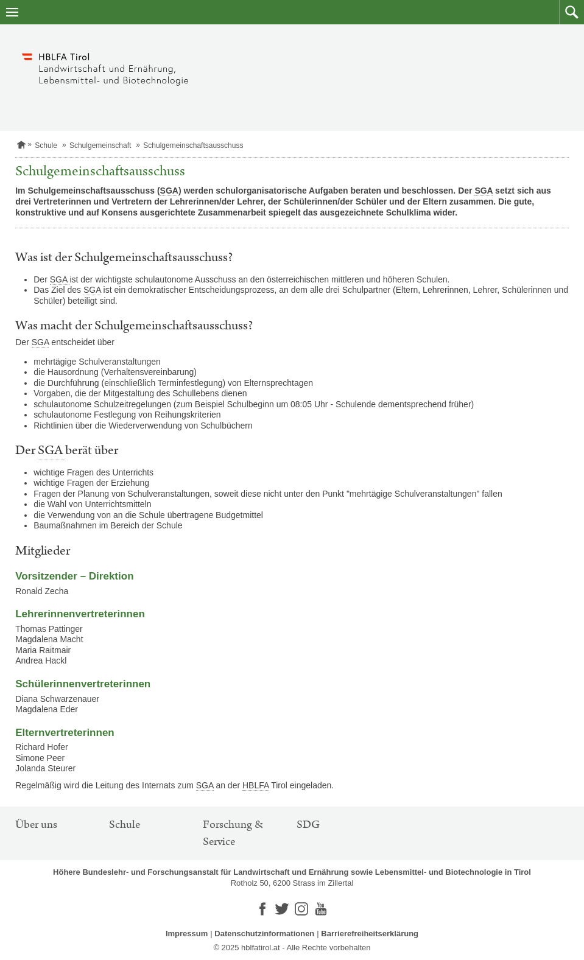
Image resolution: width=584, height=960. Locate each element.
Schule (46, 145)
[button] (571, 12)
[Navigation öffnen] (12, 12)
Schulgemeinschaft (100, 145)
